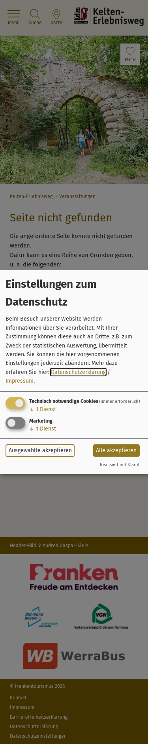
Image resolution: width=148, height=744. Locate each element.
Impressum (20, 381)
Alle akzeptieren (116, 450)
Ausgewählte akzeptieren (40, 450)
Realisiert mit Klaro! (119, 464)
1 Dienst (42, 409)
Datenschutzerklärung (78, 372)
